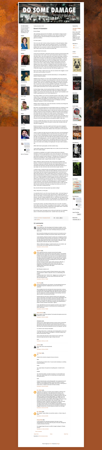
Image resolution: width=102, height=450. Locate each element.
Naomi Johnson (40, 312)
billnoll (50, 443)
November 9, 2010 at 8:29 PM (42, 386)
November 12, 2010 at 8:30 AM (42, 429)
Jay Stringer (39, 353)
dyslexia (38, 219)
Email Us (74, 53)
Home (51, 434)
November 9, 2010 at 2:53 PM (42, 349)
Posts (75, 45)
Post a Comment (38, 431)
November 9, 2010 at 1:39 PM (42, 317)
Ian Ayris (38, 225)
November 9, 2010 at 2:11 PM (42, 340)
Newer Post (36, 434)
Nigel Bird (39, 250)
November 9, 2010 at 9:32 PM (42, 416)
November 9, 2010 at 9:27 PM (42, 407)
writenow (39, 344)
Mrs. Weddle (39, 390)
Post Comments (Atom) (43, 436)
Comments (76, 47)
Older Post (66, 434)
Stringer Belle (39, 419)
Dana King (39, 282)
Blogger (58, 443)
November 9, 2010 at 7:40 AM (42, 279)
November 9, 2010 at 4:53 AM (42, 246)
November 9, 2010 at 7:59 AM (42, 308)
